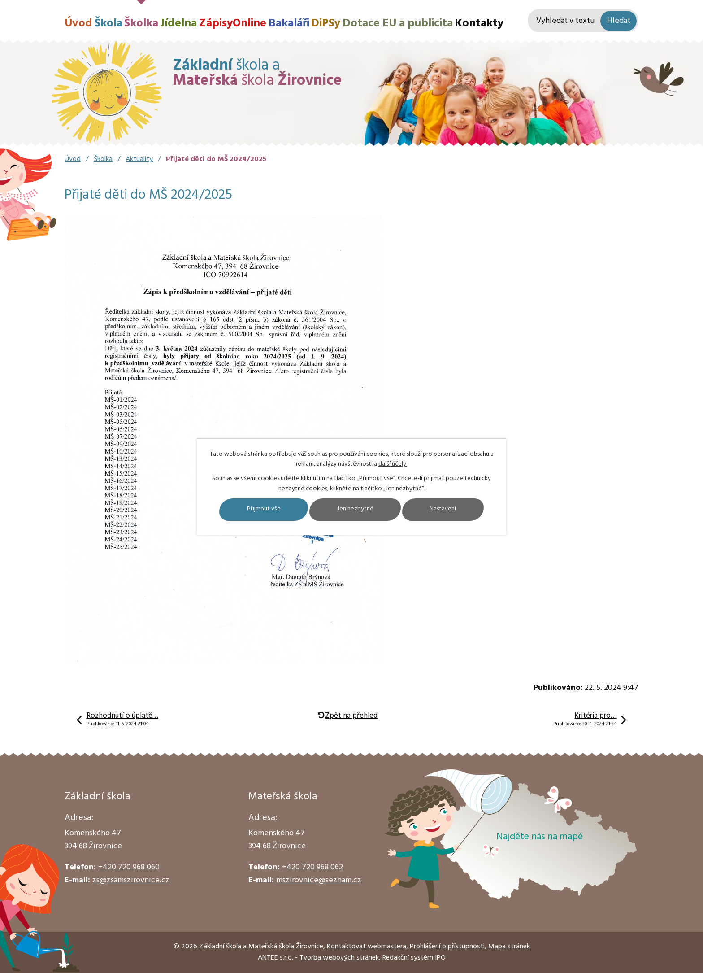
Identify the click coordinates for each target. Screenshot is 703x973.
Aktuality (139, 159)
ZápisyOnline (232, 23)
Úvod (78, 23)
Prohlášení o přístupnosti (447, 946)
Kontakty (479, 23)
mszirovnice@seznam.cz (318, 880)
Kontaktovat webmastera (366, 946)
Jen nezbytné (355, 509)
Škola (108, 23)
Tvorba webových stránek (339, 958)
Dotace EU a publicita (398, 23)
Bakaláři (289, 23)
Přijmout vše (262, 509)
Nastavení (444, 509)
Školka (141, 23)
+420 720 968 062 (312, 867)
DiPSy (325, 23)
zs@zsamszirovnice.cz (130, 880)
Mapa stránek (509, 946)
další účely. (392, 464)
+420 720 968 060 (129, 867)
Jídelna (179, 23)
